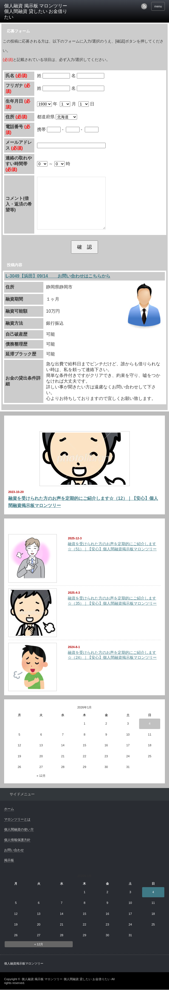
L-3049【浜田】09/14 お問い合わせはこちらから (57, 284)
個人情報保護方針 (17, 848)
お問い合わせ (14, 858)
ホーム (9, 817)
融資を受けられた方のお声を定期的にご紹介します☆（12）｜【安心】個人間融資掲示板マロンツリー (83, 510)
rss (144, 6)
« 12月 (41, 784)
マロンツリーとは (17, 827)
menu (158, 6)
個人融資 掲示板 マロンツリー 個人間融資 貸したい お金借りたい (66, 987)
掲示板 (9, 868)
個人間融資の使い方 (19, 838)
